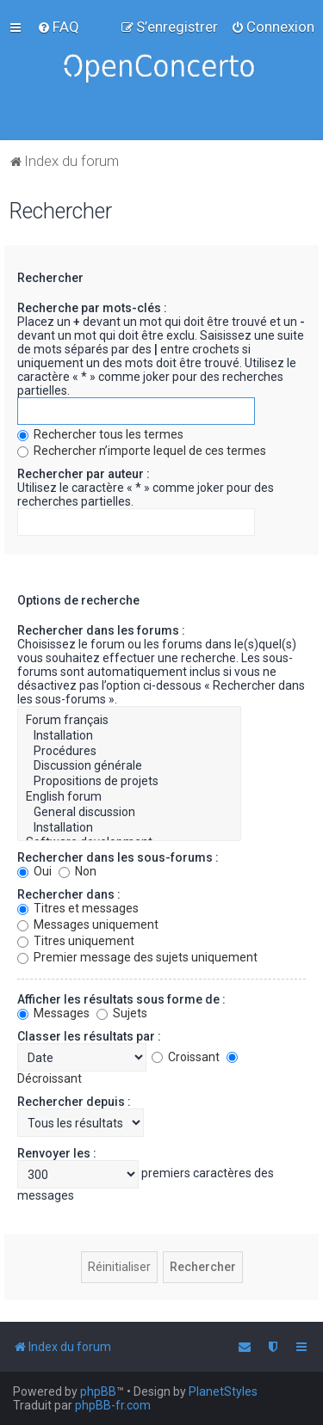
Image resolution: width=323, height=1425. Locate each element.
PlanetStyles (223, 1391)
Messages (53, 1013)
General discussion (129, 812)
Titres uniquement (75, 941)
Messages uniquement (87, 924)
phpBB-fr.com (113, 1405)
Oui (34, 871)
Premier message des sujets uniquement (137, 957)
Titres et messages (78, 908)
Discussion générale (129, 766)
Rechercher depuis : (74, 1102)
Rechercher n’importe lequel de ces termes (141, 451)
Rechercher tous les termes (100, 434)
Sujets (121, 1013)
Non (77, 871)
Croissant (186, 1057)
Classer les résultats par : (89, 1036)
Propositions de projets (129, 781)
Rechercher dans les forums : (101, 630)
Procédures (129, 751)
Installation (129, 736)
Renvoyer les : (56, 1153)
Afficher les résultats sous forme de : (121, 999)
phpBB (98, 1391)
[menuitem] (58, 27)
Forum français (129, 720)
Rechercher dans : (69, 894)
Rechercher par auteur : (83, 474)
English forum (129, 797)
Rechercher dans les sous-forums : (118, 857)
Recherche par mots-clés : (92, 308)
